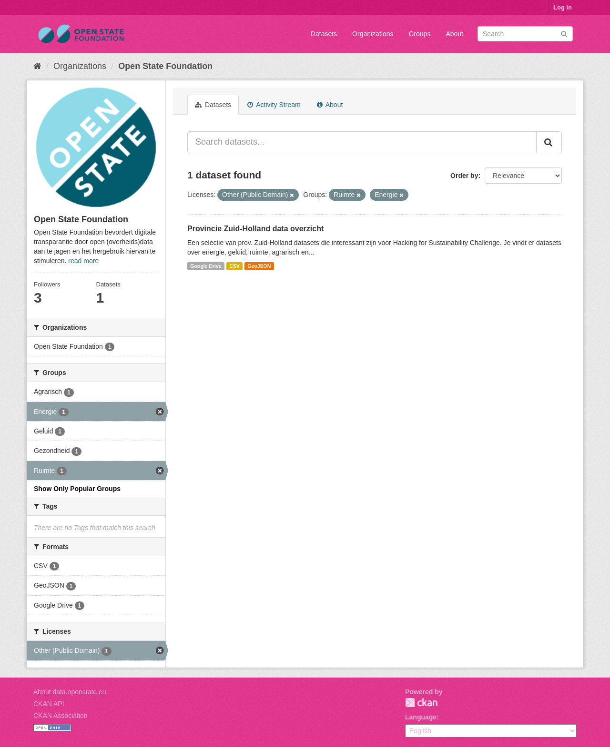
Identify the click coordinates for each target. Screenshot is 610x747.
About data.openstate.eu (69, 692)
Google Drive (205, 266)
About (454, 34)
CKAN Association (60, 715)
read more (83, 261)
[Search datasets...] (362, 142)
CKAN (421, 703)
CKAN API (48, 704)
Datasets (324, 34)
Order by (464, 175)
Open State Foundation (165, 66)
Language (421, 717)
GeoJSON (259, 266)
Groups (419, 34)
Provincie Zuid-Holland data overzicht (255, 229)
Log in (562, 7)
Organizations (372, 34)
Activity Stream (273, 104)
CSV (234, 266)
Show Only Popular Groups (77, 488)
